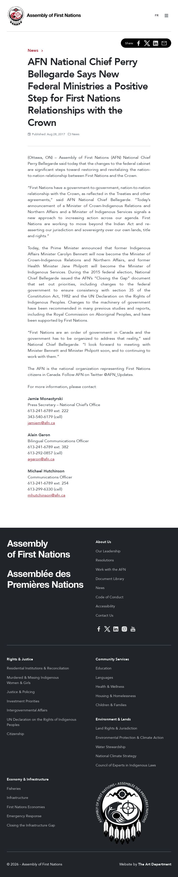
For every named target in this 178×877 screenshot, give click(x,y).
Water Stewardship (111, 747)
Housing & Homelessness (116, 696)
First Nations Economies (26, 807)
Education (104, 668)
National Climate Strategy (116, 756)
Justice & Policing (21, 692)
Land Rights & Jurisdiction (116, 728)
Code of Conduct (109, 597)
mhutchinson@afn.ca (46, 495)
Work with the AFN (111, 569)
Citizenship (15, 734)
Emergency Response (24, 816)
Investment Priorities (23, 701)
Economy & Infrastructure (28, 779)
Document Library (110, 578)
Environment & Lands (113, 719)
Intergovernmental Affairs (27, 710)
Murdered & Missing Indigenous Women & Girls (33, 680)
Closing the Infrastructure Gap (31, 825)
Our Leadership (108, 551)
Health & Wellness (110, 686)
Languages (104, 677)
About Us (103, 542)
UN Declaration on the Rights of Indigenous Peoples (41, 722)
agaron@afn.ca (41, 459)
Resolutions (105, 560)
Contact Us (104, 615)
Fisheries (14, 788)
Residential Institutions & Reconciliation (38, 668)
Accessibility (105, 606)
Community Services (112, 659)
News (33, 50)
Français (157, 16)
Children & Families (111, 705)
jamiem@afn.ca (41, 423)
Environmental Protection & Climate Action (130, 737)
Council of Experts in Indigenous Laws (126, 765)
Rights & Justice (20, 659)
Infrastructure (17, 797)
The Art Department (154, 864)
